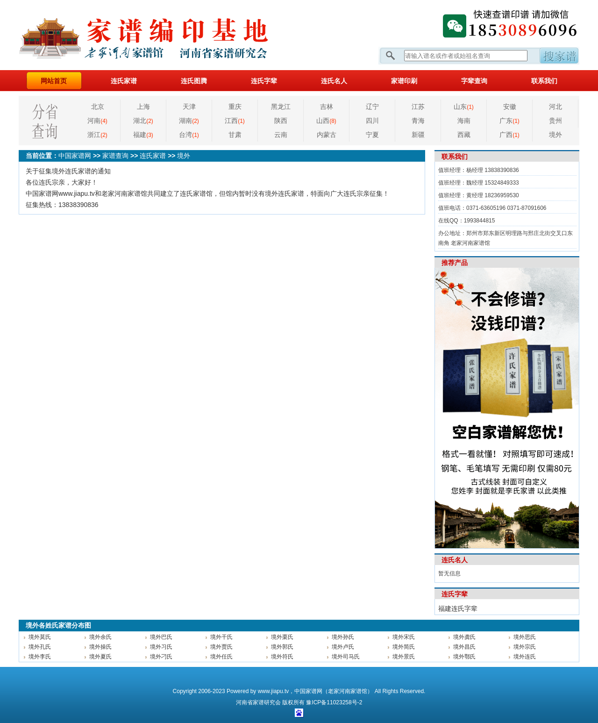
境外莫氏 (39, 637)
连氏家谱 (124, 81)
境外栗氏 (282, 637)
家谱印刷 (404, 81)
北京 (97, 106)
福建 (143, 134)
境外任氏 (221, 656)
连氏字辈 (264, 81)
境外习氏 (161, 647)
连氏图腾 (194, 81)
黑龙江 (281, 106)
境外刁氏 (161, 656)
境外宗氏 (524, 647)
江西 (235, 120)
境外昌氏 (464, 647)
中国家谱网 (74, 155)
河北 (555, 106)
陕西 (280, 120)
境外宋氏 (403, 637)
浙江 (97, 134)
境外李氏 (39, 656)
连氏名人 (334, 81)
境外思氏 (524, 637)
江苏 (418, 106)
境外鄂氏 (464, 656)
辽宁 (372, 106)
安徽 (509, 106)
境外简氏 (403, 647)
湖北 (143, 120)
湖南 (189, 120)
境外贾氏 (221, 647)
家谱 (258, 702)
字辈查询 (474, 81)
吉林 (326, 106)
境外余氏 (100, 637)
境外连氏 (524, 656)
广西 (509, 134)
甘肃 (235, 134)
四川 (372, 120)
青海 (418, 120)
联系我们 (544, 81)
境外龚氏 (464, 637)
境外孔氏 (39, 647)
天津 (189, 106)
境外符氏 (282, 656)
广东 (509, 120)
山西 (326, 120)
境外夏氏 (100, 656)
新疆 (418, 134)
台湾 (189, 134)
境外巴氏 (161, 637)
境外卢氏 (343, 647)
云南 (280, 134)
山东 (464, 106)
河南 (97, 120)
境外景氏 (403, 656)
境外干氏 (221, 637)
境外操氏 (100, 647)
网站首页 (54, 81)
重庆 (235, 106)
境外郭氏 (282, 647)
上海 (143, 106)
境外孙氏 (343, 637)
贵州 (555, 120)
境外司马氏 (346, 656)
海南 (463, 120)
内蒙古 (326, 134)
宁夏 (372, 134)
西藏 (463, 134)
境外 (555, 134)
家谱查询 (115, 155)
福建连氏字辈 (457, 608)
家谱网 (159, 35)
